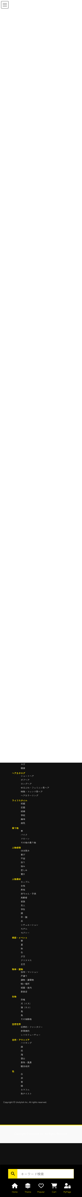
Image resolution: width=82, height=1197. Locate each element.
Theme (28, 1191)
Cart (54, 1191)
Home (14, 1191)
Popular (41, 1191)
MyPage (67, 1191)
